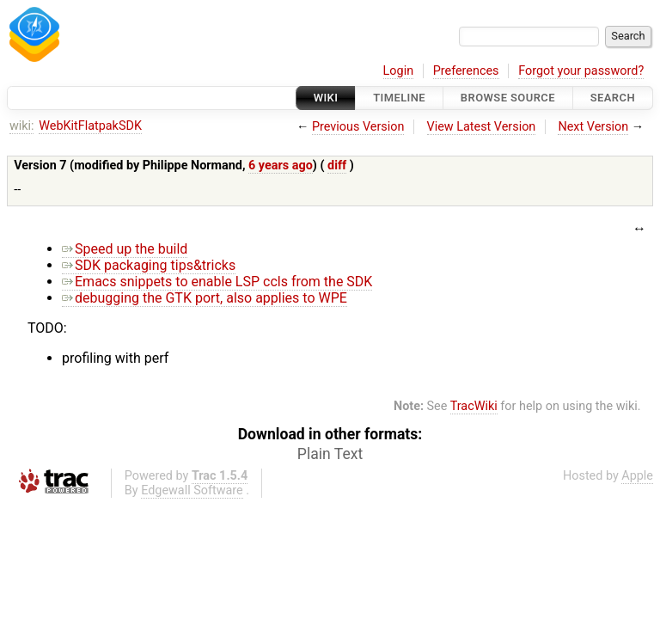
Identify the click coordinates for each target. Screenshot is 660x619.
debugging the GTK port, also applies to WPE (204, 298)
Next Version (593, 127)
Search (612, 97)
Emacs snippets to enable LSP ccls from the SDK (217, 281)
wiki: (21, 126)
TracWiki (474, 406)
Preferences (466, 71)
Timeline (399, 97)
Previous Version (358, 127)
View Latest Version (481, 127)
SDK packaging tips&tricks (148, 265)
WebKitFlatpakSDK (90, 126)
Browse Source (508, 97)
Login (398, 71)
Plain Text (330, 454)
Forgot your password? (581, 71)
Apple (637, 476)
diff (336, 165)
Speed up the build (124, 249)
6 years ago (280, 165)
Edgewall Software (192, 490)
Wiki (326, 97)
